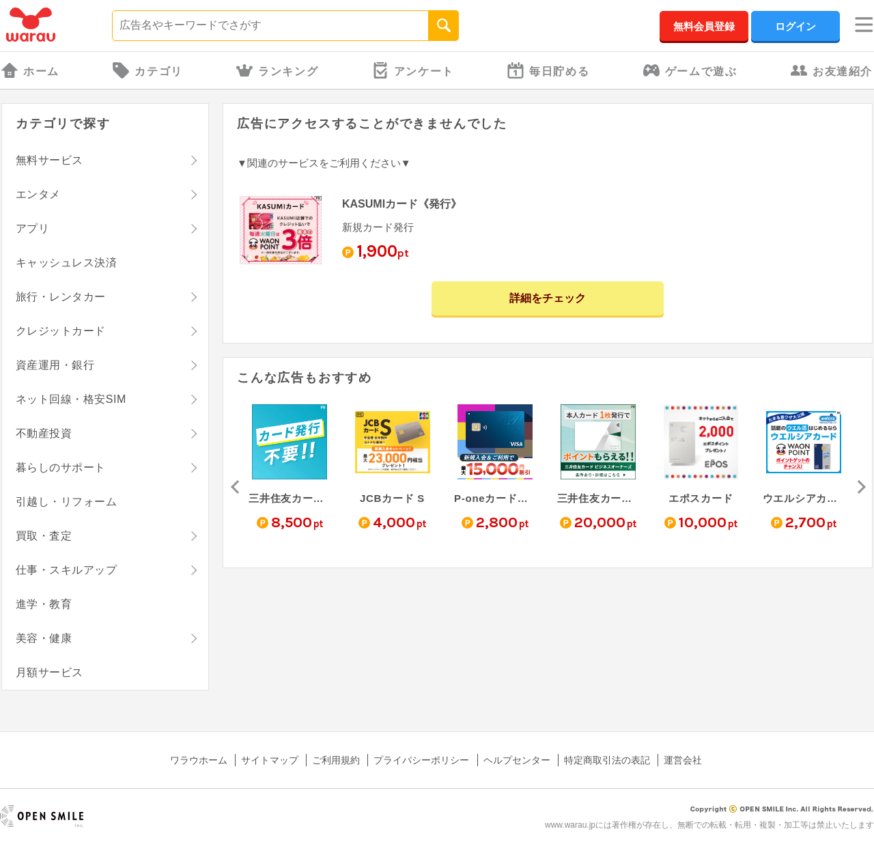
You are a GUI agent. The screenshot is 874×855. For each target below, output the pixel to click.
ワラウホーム (198, 760)
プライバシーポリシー (421, 760)
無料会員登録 (704, 26)
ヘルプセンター (516, 760)
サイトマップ (269, 760)
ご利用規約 (336, 760)
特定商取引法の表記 (607, 760)
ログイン (795, 26)
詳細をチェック (547, 298)
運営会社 (683, 760)
